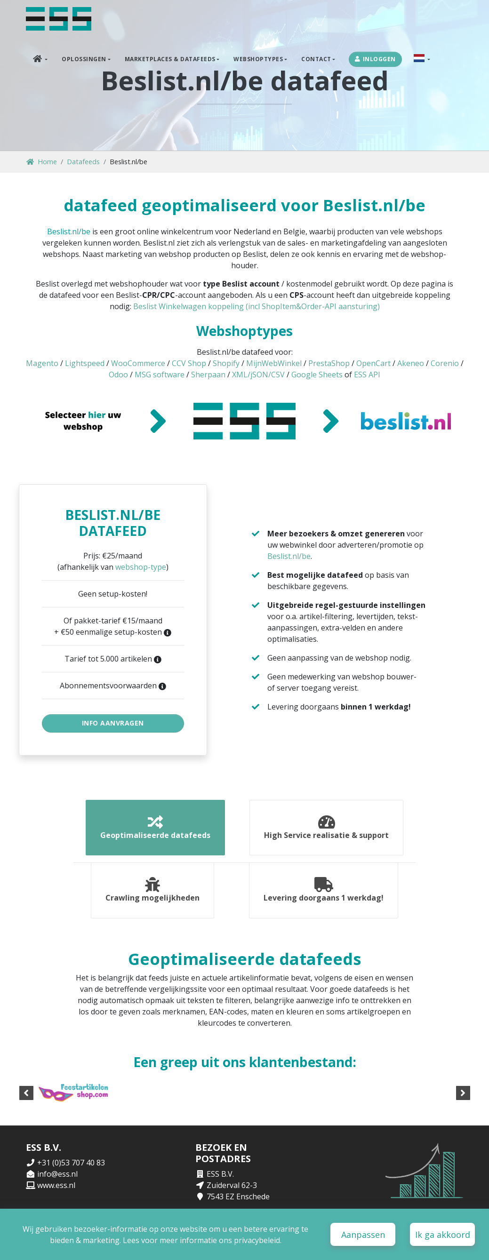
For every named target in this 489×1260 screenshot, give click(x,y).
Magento (42, 363)
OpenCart (373, 363)
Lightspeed (84, 363)
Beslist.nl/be (68, 231)
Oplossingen (84, 59)
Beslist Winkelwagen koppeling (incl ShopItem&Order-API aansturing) (256, 306)
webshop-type (140, 567)
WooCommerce (138, 363)
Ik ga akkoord (442, 1234)
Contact (316, 59)
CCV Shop (189, 363)
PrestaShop (329, 363)
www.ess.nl (56, 1188)
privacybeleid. (257, 1240)
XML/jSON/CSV (258, 374)
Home (41, 161)
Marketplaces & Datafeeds (170, 59)
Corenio (445, 363)
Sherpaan (208, 374)
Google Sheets (317, 374)
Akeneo (410, 363)
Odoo (118, 374)
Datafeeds (83, 161)
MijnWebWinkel (274, 363)
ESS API (367, 374)
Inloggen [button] (375, 59)
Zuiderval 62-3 (232, 1188)
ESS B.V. (220, 1177)
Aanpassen (363, 1234)
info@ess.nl (57, 1177)
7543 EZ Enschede (238, 1200)
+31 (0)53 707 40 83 (71, 1166)
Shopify (226, 363)
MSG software (159, 374)
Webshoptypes (258, 59)
